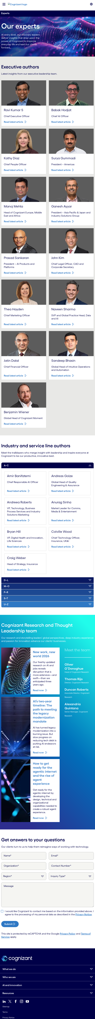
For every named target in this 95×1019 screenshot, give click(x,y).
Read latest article (12, 140)
